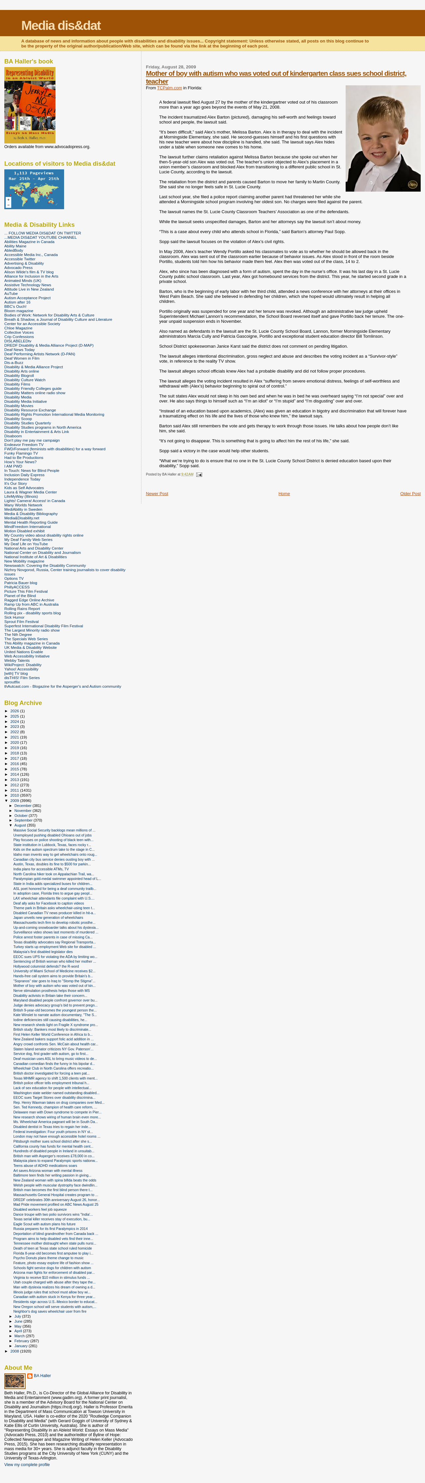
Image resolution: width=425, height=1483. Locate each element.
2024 (15, 721)
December (24, 806)
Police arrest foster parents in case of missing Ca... (53, 937)
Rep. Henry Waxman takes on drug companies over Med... (59, 1102)
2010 (15, 795)
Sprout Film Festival (21, 621)
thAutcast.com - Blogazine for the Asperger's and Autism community (62, 686)
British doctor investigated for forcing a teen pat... (51, 1073)
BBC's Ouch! (15, 306)
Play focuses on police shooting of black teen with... (53, 840)
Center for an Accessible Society (32, 323)
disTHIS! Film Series (22, 677)
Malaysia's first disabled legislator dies (43, 952)
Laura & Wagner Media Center (30, 492)
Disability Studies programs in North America (42, 427)
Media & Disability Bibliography (31, 513)
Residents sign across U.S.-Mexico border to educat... (55, 1302)
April (19, 1331)
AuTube (11, 293)
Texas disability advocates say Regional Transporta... (54, 942)
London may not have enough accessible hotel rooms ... (56, 1136)
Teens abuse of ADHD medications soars (45, 1166)
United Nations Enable (23, 652)
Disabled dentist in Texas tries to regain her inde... (52, 1127)
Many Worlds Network (23, 505)
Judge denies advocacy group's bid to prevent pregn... (55, 1005)
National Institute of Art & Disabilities (35, 557)
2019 (15, 747)
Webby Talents (17, 660)
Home (284, 493)
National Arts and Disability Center (33, 548)
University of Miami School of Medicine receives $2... (54, 971)
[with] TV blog (16, 673)
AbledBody (13, 250)
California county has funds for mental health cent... (53, 1146)
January (22, 1346)
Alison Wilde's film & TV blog (29, 272)
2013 (15, 779)
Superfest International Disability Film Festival (43, 626)
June (19, 1321)
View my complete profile (27, 1464)
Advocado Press (18, 267)
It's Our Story (15, 483)
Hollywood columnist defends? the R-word (46, 966)
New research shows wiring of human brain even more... (57, 1117)
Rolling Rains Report (22, 608)
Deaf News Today (19, 349)
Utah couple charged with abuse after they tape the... (54, 1282)
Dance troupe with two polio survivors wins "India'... (53, 1214)
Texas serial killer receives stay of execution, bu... (51, 1219)
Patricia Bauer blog (20, 582)
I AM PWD (13, 466)
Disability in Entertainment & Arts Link (36, 431)
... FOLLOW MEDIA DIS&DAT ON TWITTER (42, 233)
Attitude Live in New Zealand (29, 289)
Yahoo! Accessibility (21, 669)
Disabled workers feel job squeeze (40, 1209)
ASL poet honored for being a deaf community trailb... (54, 889)
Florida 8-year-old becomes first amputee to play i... (53, 1253)
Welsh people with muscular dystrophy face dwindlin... (55, 1185)
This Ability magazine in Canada (32, 643)
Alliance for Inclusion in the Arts (31, 276)
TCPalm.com (169, 87)
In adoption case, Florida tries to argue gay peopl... (52, 893)
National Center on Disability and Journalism (42, 552)
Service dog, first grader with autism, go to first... (50, 1054)
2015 (15, 769)
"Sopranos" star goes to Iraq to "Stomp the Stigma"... (54, 981)
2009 (15, 800)
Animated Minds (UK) (22, 280)
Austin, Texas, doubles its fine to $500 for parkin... (52, 864)
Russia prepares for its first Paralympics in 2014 (50, 1229)
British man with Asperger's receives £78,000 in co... (54, 1156)
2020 (15, 742)
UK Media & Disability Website (30, 647)
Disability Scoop (18, 418)
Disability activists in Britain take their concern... (50, 996)
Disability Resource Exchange (30, 410)
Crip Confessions (19, 336)
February (23, 1341)
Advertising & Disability (24, 263)
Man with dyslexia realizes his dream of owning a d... (54, 1287)
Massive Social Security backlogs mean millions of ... (54, 830)
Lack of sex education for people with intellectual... (52, 1088)
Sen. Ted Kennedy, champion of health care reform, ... (55, 1107)
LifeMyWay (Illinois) (21, 496)
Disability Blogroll (19, 375)
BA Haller (42, 1375)
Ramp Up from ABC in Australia (31, 604)
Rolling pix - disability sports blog (32, 613)
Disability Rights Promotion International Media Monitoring (54, 414)
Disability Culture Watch (24, 380)
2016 (15, 763)
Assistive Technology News (27, 285)
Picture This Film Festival (26, 591)
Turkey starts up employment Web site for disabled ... (54, 947)
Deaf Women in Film (22, 358)
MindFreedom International (27, 526)
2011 (15, 790)
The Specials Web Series (26, 639)
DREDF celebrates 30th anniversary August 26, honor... (56, 1200)
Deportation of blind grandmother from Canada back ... (55, 1234)
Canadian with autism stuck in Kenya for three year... (54, 1297)
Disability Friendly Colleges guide (33, 388)
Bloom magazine (18, 310)
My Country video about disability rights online (43, 535)
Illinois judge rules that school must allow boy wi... (52, 1292)
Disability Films (17, 384)
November (24, 811)
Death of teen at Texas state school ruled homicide (52, 1248)
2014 (15, 774)
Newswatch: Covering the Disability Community (45, 565)
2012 (15, 785)
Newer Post (157, 493)
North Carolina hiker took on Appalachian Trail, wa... (53, 874)
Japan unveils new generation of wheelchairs (48, 917)
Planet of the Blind (20, 595)
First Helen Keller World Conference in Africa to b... (53, 1034)
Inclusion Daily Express (24, 475)
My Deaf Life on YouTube (26, 544)
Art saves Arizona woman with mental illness (47, 1171)
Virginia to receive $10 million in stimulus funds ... (51, 1277)
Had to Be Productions (23, 457)
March (20, 1336)
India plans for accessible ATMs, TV (41, 869)
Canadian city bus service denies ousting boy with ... (54, 859)
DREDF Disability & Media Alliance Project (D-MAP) (49, 345)
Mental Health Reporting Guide (31, 522)
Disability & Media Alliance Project (33, 367)
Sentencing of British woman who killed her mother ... (54, 961)
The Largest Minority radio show (32, 630)
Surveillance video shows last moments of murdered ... (55, 932)
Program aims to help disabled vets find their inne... (53, 1239)
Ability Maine (15, 246)
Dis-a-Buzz (13, 362)
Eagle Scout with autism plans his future (44, 1224)
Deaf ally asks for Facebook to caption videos (48, 903)
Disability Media (18, 397)
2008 (15, 1351)
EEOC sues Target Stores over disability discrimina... (54, 1097)
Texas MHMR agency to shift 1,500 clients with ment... (55, 1078)
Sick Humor (14, 617)
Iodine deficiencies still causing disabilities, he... (50, 1020)
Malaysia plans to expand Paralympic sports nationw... (55, 1161)
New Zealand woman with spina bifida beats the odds (54, 1180)
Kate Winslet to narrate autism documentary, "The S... (55, 1015)
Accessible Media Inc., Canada (31, 254)
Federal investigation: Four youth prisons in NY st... (53, 1132)
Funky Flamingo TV (21, 453)
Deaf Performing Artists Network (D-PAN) (39, 354)
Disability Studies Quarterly (27, 423)
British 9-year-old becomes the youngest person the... (55, 1010)
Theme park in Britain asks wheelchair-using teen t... (54, 908)
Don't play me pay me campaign (32, 440)
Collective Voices (19, 332)
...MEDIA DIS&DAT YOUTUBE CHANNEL (40, 237)
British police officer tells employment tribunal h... (51, 1083)
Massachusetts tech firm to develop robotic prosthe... (54, 922)
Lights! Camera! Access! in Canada (34, 500)
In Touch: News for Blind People (31, 470)
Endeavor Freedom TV (23, 444)
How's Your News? (20, 462)
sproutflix (12, 682)
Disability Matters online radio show (34, 393)
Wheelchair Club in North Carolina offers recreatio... (53, 1068)
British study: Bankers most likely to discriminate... (52, 1029)
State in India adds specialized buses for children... (52, 884)
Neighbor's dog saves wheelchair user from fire (49, 1311)
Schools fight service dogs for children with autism (52, 1268)
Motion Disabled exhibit (24, 531)
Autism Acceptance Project (27, 298)
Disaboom (13, 436)
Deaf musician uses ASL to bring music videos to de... (55, 1059)
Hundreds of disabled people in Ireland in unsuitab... (53, 1151)
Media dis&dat (60, 25)
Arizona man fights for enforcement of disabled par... (54, 1272)
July (18, 1316)
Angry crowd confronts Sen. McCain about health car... (55, 1044)
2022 (15, 732)
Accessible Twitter (20, 259)
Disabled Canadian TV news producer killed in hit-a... (54, 913)
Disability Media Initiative (25, 401)
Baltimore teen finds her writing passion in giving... (52, 1175)
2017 (15, 758)
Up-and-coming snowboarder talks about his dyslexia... (56, 927)
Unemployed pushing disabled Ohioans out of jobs (52, 835)
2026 (15, 711)
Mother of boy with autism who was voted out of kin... (54, 986)
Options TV (14, 578)
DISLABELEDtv (17, 341)
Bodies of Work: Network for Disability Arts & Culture (49, 315)
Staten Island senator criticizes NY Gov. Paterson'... (53, 1049)
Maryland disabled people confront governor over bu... (55, 1000)
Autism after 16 (17, 302)
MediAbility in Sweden (23, 509)
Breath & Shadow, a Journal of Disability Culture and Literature (58, 319)
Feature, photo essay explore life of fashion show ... (53, 1263)
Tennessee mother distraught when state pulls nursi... (54, 1243)
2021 (15, 737)
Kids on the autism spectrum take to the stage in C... (54, 849)
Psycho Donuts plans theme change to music (48, 1258)
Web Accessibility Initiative (27, 656)
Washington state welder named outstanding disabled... (56, 1093)
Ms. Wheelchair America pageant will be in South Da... (55, 1122)
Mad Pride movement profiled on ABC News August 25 (55, 1204)
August (21, 825)
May (19, 1326)
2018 (15, 753)
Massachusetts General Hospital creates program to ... (55, 1195)
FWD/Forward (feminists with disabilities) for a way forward (55, 449)
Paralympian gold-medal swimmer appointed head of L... (57, 879)
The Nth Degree (18, 634)
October (22, 816)
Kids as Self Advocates (24, 487)
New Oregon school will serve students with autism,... (54, 1307)
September (24, 820)
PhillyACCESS (17, 587)
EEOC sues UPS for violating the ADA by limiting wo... (55, 957)
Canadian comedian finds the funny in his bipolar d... (54, 1064)
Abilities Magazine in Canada (29, 241)
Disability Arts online (21, 371)
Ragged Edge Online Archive (29, 600)
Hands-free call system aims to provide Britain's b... (53, 976)
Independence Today (22, 479)
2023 (15, 726)
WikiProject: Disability (23, 664)
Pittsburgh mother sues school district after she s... (52, 1141)
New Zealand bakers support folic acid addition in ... (53, 1039)
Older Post (410, 493)
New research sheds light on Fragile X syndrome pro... (55, 1025)
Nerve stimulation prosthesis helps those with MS (51, 991)
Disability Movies (18, 405)
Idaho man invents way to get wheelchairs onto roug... (55, 854)
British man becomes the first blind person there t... (53, 1190)
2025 (15, 716)
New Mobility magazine (24, 561)
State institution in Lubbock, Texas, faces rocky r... (52, 845)
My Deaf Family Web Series (28, 539)
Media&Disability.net (21, 518)
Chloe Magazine (18, 328)
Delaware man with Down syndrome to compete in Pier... (57, 1112)
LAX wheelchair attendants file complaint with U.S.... (54, 898)
